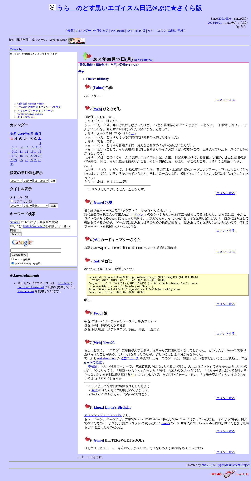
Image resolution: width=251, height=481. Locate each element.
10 (15, 151)
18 (21, 155)
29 (39, 160)
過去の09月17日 (143, 60)
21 (35, 155)
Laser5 (165, 426)
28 (35, 160)
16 (11, 155)
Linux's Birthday (118, 410)
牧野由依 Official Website (30, 103)
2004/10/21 (215, 22)
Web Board (118, 30)
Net (96, 261)
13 (31, 151)
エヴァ (138, 214)
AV (96, 240)
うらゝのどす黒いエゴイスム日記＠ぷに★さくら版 (125, 8)
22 (39, 155)
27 (31, 160)
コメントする (225, 99)
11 (21, 151)
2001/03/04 (225, 18)
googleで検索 (93, 365)
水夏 (108, 202)
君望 (94, 393)
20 (31, 155)
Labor (98, 88)
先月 (13, 133)
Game (98, 202)
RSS (129, 30)
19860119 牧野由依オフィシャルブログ (39, 107)
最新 (70, 30)
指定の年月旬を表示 (26, 173)
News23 (109, 346)
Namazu (15, 222)
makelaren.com (106, 361)
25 (21, 160)
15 (39, 151)
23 (11, 160)
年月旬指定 (101, 30)
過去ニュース (130, 361)
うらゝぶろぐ (157, 30)
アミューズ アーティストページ (35, 110)
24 (15, 160)
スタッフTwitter (26, 117)
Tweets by (16, 49)
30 (11, 164)
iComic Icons (25, 291)
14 (35, 151)
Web (97, 109)
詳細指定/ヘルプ (34, 226)
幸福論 (92, 369)
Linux (98, 410)
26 (26, 160)
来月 (38, 133)
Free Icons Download (30, 287)
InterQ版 (139, 30)
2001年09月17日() (107, 59)
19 (26, 155)
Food (98, 316)
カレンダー (83, 30)
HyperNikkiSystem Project (232, 468)
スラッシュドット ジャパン (103, 418)
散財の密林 (176, 30)
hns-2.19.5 (208, 468)
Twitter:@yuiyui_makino (30, 113)
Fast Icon (64, 283)
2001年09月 (25, 133)
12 (26, 151)
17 (15, 155)
